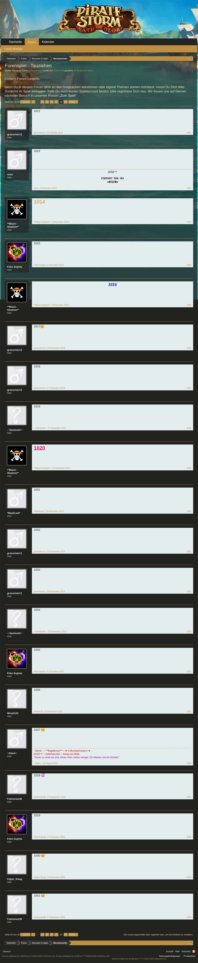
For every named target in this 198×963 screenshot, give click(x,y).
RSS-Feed (193, 951)
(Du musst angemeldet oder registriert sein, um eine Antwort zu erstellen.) (158, 934)
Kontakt (169, 951)
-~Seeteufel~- (15, 429)
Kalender (48, 41)
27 (56, 102)
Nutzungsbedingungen (169, 956)
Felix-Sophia (14, 266)
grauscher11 (14, 134)
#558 (189, 837)
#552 (189, 591)
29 (65, 102)
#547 (189, 388)
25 (47, 102)
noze (10, 174)
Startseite (15, 41)
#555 (189, 711)
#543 (189, 222)
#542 (189, 188)
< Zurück (25, 102)
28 (61, 102)
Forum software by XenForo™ (83, 956)
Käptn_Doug (14, 879)
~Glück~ (12, 753)
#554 (189, 671)
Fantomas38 (14, 798)
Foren (32, 42)
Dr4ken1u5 (59, 70)
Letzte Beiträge (13, 48)
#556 (189, 763)
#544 (189, 265)
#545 (189, 305)
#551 (189, 551)
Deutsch (7, 951)
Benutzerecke (35, 70)
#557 (189, 797)
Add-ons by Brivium (139, 959)
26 (51, 102)
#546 (189, 348)
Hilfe (177, 951)
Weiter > (73, 102)
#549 (189, 468)
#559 (189, 877)
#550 (189, 511)
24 (42, 102)
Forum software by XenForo (28, 956)
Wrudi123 (12, 713)
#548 (189, 428)
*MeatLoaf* (13, 513)
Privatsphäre (189, 956)
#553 (189, 631)
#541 (189, 132)
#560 (189, 917)
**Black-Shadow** (13, 225)
